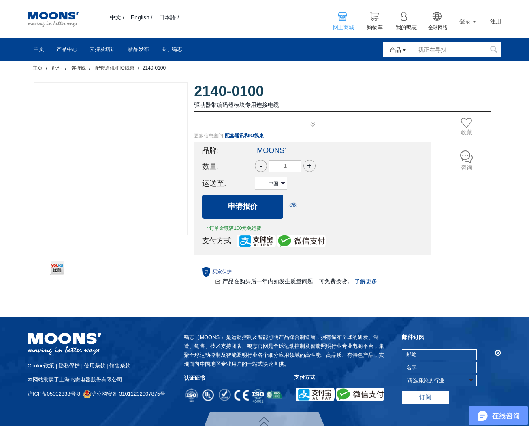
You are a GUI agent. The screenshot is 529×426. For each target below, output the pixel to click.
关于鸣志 (171, 49)
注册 (495, 22)
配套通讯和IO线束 (114, 68)
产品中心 (66, 49)
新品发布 (138, 49)
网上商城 (343, 27)
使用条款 (94, 365)
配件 (57, 68)
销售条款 (119, 365)
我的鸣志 (406, 27)
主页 (39, 49)
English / (142, 17)
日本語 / (169, 17)
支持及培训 (103, 49)
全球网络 (438, 27)
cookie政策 (41, 365)
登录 (467, 21)
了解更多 (365, 281)
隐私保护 (69, 365)
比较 (292, 205)
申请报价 (242, 206)
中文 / (117, 17)
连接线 (78, 68)
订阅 (425, 397)
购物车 (375, 27)
